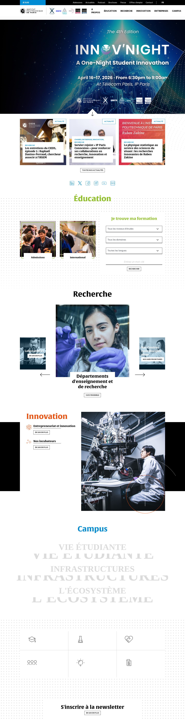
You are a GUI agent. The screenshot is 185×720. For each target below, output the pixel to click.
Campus (176, 12)
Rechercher (134, 270)
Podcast (101, 2)
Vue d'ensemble (92, 396)
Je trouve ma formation (134, 219)
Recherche (126, 12)
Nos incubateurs (46, 446)
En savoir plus (41, 356)
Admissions (77, 2)
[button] (33, 2)
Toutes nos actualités (92, 171)
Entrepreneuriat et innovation (47, 429)
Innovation (143, 12)
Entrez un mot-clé (134, 262)
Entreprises (161, 12)
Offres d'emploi (135, 2)
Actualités (90, 2)
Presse (123, 2)
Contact (149, 2)
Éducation (110, 12)
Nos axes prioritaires (146, 358)
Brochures (112, 2)
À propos (95, 13)
